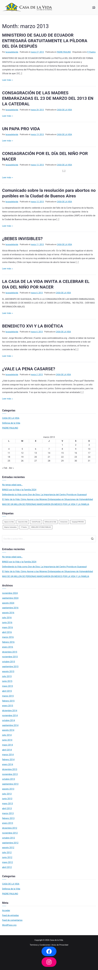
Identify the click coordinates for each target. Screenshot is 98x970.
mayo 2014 (7, 745)
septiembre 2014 (10, 725)
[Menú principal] (94, 7)
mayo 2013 (7, 803)
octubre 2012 (8, 838)
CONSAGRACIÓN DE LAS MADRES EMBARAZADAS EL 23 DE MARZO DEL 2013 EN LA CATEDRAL (47, 98)
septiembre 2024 (10, 598)
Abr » (11, 468)
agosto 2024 (8, 603)
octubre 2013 (8, 779)
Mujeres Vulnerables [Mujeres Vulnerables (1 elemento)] (10, 527)
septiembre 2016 (10, 607)
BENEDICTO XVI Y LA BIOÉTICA (32, 326)
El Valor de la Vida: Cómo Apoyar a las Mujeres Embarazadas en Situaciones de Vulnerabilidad (47, 499)
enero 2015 (7, 705)
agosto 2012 (8, 847)
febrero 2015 (8, 701)
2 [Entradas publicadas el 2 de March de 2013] (75, 445)
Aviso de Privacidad (60, 945)
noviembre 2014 (10, 715)
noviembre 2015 (10, 656)
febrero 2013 (8, 818)
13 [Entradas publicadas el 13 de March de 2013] (35, 453)
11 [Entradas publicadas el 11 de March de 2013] (9, 453)
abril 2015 (7, 691)
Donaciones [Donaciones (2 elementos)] (64, 522)
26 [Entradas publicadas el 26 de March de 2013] (22, 461)
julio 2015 (7, 676)
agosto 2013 (8, 789)
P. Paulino (91, 52)
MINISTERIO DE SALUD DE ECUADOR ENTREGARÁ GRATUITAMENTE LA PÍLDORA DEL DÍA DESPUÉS (44, 41)
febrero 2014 (8, 759)
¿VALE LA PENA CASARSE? (28, 368)
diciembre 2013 (9, 769)
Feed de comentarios (12, 920)
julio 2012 (7, 852)
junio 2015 (7, 681)
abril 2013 (7, 808)
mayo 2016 (7, 627)
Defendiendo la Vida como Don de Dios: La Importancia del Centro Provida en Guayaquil (44, 494)
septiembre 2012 (10, 843)
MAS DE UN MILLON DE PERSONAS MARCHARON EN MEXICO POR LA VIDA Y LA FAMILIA (45, 504)
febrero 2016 (8, 642)
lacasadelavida (12, 52)
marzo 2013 (8, 813)
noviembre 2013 (10, 774)
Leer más (7, 80)
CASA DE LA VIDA (64, 110)
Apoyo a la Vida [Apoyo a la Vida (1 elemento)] (9, 522)
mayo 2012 (7, 862)
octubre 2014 (8, 720)
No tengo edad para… (12, 484)
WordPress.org (9, 925)
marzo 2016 (8, 637)
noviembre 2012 (10, 833)
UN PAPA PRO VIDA (21, 128)
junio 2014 (7, 740)
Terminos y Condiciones (40, 945)
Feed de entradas (10, 915)
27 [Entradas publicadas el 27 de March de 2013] (35, 461)
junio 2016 (7, 622)
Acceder (6, 910)
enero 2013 (7, 823)
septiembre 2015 (10, 666)
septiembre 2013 (10, 784)
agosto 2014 (8, 730)
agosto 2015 (8, 671)
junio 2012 (7, 857)
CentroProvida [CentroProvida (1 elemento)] (36, 522)
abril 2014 (7, 750)
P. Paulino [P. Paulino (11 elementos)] (24, 527)
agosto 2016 (8, 612)
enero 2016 (7, 647)
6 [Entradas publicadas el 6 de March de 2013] (35, 449)
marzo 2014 (8, 754)
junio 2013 (7, 798)
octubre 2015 (8, 661)
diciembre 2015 (9, 652)
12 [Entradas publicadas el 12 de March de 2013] (22, 453)
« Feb (4, 468)
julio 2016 (7, 617)
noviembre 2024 (10, 593)
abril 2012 (7, 867)
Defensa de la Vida (11, 423)
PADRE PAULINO (64, 52)
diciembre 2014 (9, 710)
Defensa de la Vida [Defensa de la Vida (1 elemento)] (50, 522)
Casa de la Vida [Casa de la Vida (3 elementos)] (22, 522)
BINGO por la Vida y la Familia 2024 (19, 489)
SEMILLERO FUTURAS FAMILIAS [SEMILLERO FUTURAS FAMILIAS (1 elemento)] (41, 527)
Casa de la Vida (56, 940)
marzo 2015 (8, 696)
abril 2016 (7, 632)
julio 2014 (7, 735)
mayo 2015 (7, 686)
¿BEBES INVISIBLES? (22, 238)
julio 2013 (7, 794)
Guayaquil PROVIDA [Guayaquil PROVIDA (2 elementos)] (78, 522)
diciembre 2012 (9, 828)
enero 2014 (7, 764)
